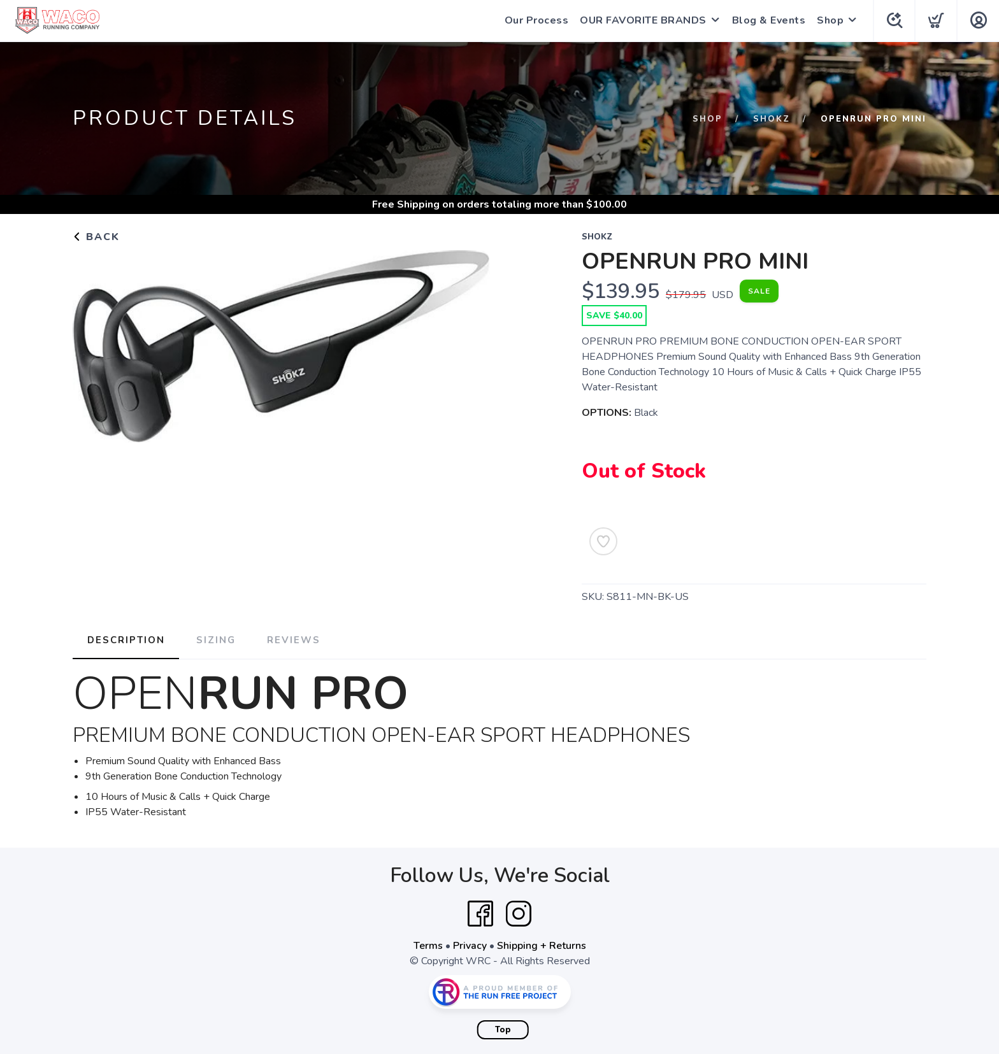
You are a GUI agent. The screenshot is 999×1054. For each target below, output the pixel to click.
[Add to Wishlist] (603, 541)
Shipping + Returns (541, 945)
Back (96, 237)
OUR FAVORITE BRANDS (641, 20)
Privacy (470, 945)
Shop (828, 20)
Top (503, 1029)
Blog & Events (767, 20)
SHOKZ (771, 119)
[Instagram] (519, 913)
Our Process (535, 20)
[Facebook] (480, 913)
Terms (428, 945)
